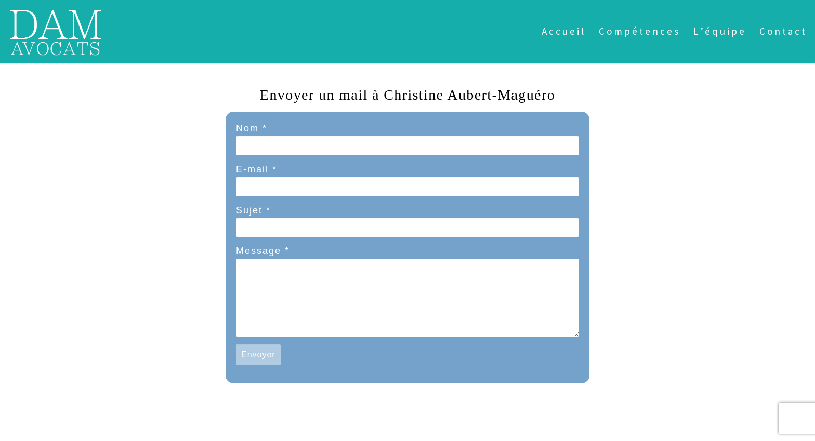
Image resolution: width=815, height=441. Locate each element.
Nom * (251, 128)
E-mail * (256, 169)
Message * (263, 251)
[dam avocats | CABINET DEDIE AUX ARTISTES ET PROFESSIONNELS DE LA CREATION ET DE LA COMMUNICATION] (55, 29)
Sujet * (253, 210)
